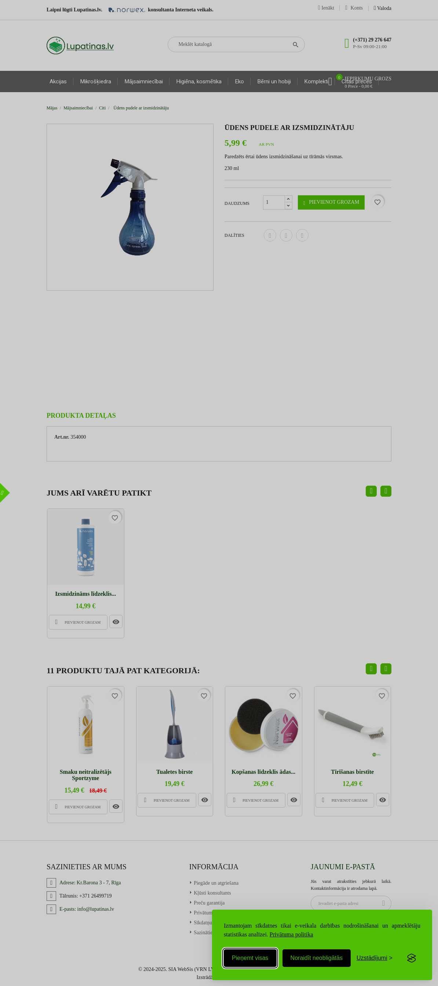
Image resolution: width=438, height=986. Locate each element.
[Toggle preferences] (375, 958)
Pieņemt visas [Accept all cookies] (250, 958)
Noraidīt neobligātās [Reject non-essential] (317, 958)
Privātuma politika (291, 934)
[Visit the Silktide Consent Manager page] (411, 958)
